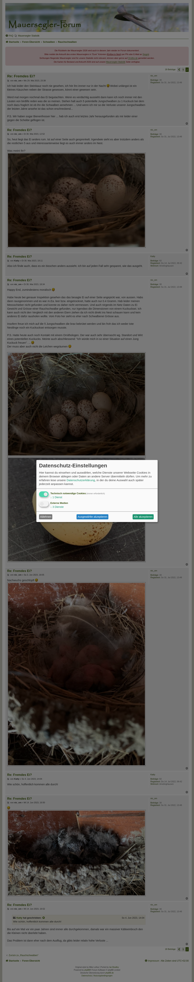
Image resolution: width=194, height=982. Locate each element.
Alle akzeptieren (143, 516)
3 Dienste (57, 507)
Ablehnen (45, 516)
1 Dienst (56, 497)
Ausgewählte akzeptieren (92, 516)
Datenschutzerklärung (80, 480)
